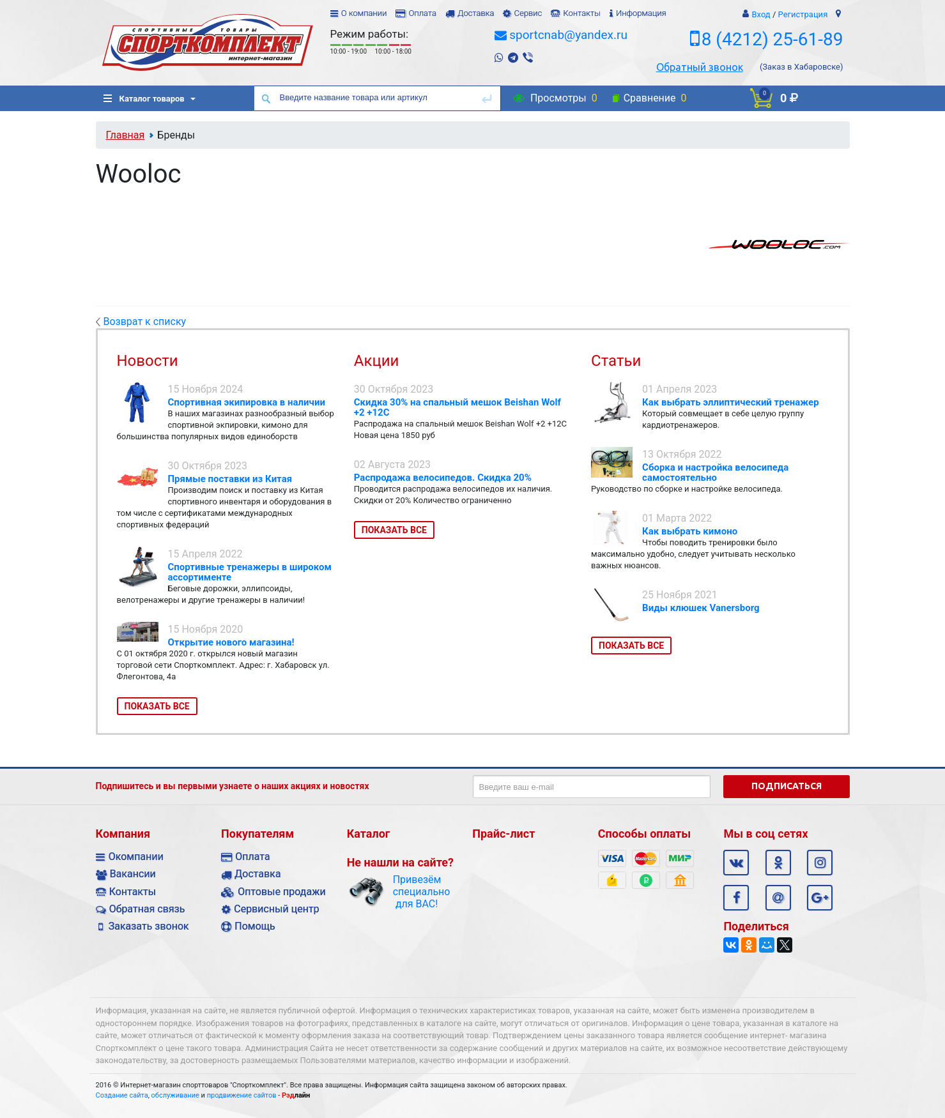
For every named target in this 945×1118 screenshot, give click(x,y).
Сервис (528, 13)
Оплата (422, 13)
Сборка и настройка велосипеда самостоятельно (715, 472)
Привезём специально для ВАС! (417, 891)
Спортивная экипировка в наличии (246, 402)
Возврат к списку (141, 321)
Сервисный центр (276, 909)
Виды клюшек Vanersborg (701, 608)
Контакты (581, 13)
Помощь (254, 926)
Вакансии (133, 874)
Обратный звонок (699, 67)
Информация (641, 13)
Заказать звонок (149, 926)
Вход (760, 14)
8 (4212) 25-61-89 (772, 39)
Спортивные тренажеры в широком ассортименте (250, 572)
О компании (364, 13)
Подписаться (786, 786)
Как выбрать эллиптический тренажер (730, 402)
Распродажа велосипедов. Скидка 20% (443, 477)
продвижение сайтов (242, 1095)
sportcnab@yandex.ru (568, 34)
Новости (147, 361)
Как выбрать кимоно (689, 531)
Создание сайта (122, 1095)
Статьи (616, 361)
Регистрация (803, 14)
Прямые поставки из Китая (230, 479)
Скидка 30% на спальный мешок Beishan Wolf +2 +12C (457, 407)
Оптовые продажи (281, 892)
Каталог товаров (144, 98)
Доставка (475, 13)
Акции (376, 361)
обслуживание (175, 1095)
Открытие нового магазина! (231, 642)
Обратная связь (147, 909)
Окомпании (136, 856)
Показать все (157, 706)
